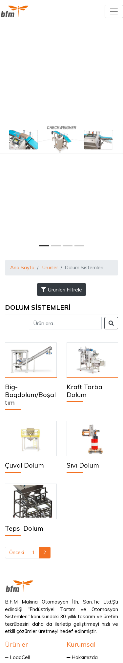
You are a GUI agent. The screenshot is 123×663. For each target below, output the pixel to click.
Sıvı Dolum (83, 465)
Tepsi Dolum (24, 528)
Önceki (16, 552)
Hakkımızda (82, 657)
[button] (9, 139)
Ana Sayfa (22, 267)
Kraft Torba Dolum (84, 391)
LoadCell (17, 657)
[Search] (65, 323)
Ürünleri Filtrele (61, 289)
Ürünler (50, 267)
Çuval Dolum (24, 465)
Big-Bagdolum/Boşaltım (30, 394)
